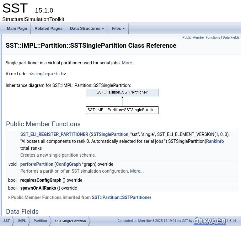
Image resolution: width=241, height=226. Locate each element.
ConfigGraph (146, 179)
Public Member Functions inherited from (158, 213)
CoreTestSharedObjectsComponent (55, 52)
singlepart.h (126, 83)
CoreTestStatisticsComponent (50, 59)
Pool (34, 142)
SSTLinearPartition (51, 107)
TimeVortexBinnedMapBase (54, 163)
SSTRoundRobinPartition (57, 114)
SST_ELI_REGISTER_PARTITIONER (133, 143)
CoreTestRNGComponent (47, 38)
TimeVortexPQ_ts (45, 177)
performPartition (115, 179)
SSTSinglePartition (51, 128)
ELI (28, 73)
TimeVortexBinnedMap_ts (52, 156)
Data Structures (87, 30)
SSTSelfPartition (49, 121)
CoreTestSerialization (43, 45)
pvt (28, 211)
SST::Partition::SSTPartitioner (200, 213)
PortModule (40, 135)
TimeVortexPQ (43, 170)
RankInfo (227, 156)
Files (119, 30)
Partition (38, 94)
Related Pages (48, 28)
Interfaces (34, 190)
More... (207, 71)
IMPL (30, 80)
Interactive (39, 87)
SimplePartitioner (50, 101)
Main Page (17, 28)
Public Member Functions (201, 37)
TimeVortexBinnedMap (50, 149)
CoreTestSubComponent (46, 66)
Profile (31, 204)
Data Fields (231, 37)
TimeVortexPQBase (47, 183)
